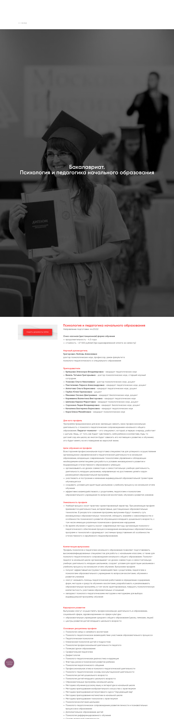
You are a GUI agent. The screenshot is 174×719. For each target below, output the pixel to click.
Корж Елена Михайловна (78, 412)
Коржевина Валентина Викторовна (84, 398)
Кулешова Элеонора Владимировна (85, 372)
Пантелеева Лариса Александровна (85, 385)
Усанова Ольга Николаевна (80, 382)
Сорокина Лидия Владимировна (82, 405)
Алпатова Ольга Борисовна (80, 388)
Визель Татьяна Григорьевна (81, 375)
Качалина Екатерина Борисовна (83, 409)
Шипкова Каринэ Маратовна (81, 402)
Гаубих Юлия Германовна (79, 392)
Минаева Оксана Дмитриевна (81, 395)
